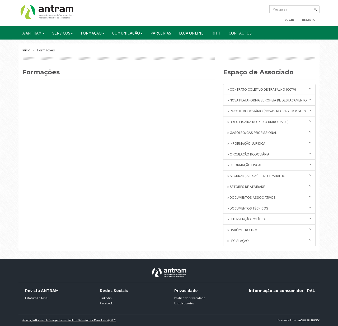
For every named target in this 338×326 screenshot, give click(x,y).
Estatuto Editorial (36, 298)
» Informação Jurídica (269, 143)
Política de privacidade (189, 298)
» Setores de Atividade (269, 186)
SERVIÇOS (62, 33)
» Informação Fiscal (269, 164)
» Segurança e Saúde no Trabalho (269, 175)
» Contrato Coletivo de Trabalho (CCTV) (269, 89)
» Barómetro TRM (269, 229)
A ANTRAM (33, 33)
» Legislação (269, 240)
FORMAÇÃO (92, 33)
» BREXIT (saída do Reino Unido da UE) (269, 121)
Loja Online (191, 33)
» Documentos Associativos (269, 197)
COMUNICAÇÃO (127, 33)
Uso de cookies (184, 303)
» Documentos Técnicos (269, 208)
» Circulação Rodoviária (269, 154)
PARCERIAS (161, 33)
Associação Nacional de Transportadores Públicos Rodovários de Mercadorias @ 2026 (69, 320)
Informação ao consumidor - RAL (282, 290)
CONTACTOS (240, 33)
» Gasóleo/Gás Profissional (269, 132)
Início (26, 50)
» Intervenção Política (269, 218)
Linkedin (106, 298)
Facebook (106, 303)
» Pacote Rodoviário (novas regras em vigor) (269, 110)
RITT (216, 33)
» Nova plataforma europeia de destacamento (269, 100)
